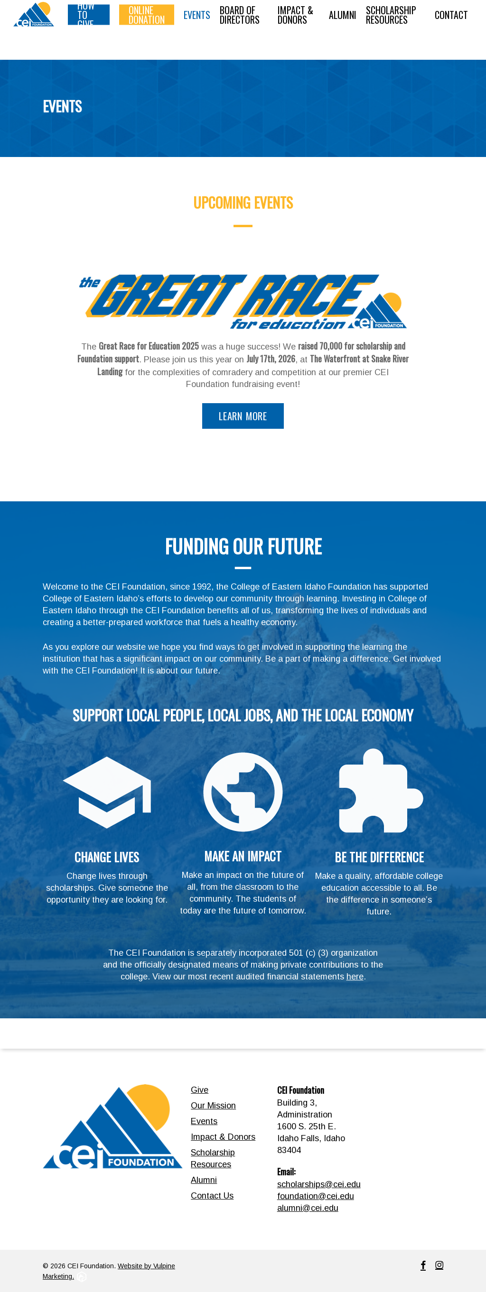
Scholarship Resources (213, 1158)
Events (204, 1121)
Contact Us (212, 1195)
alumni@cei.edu (307, 1208)
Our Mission (213, 1105)
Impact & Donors (223, 1137)
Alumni (204, 1180)
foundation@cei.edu (315, 1196)
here (355, 976)
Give (199, 1090)
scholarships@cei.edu (319, 1184)
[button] (243, 416)
